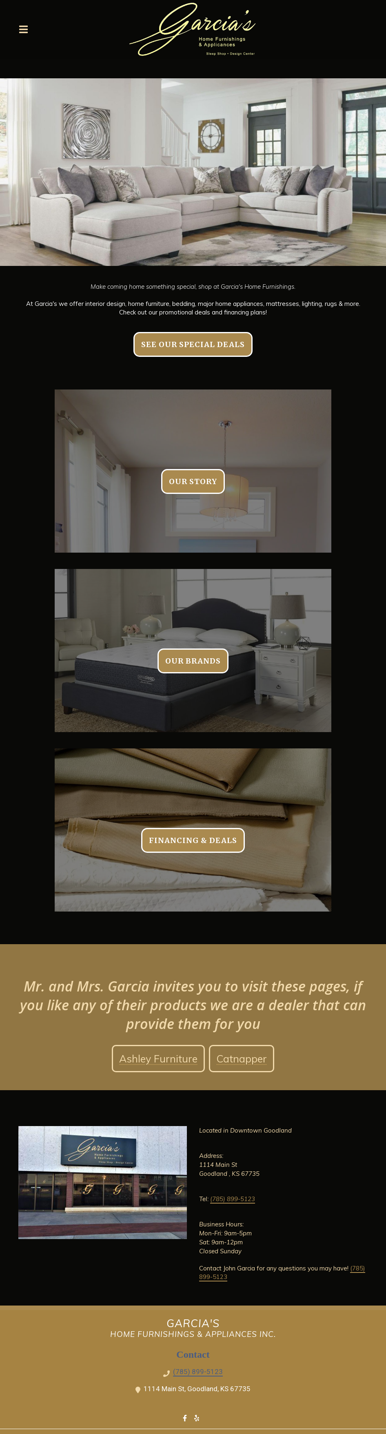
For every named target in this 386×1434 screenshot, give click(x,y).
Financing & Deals (193, 840)
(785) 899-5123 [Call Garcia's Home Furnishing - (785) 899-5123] (198, 1372)
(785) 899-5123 (232, 1199)
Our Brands (193, 661)
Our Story (193, 481)
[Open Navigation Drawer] (23, 29)
